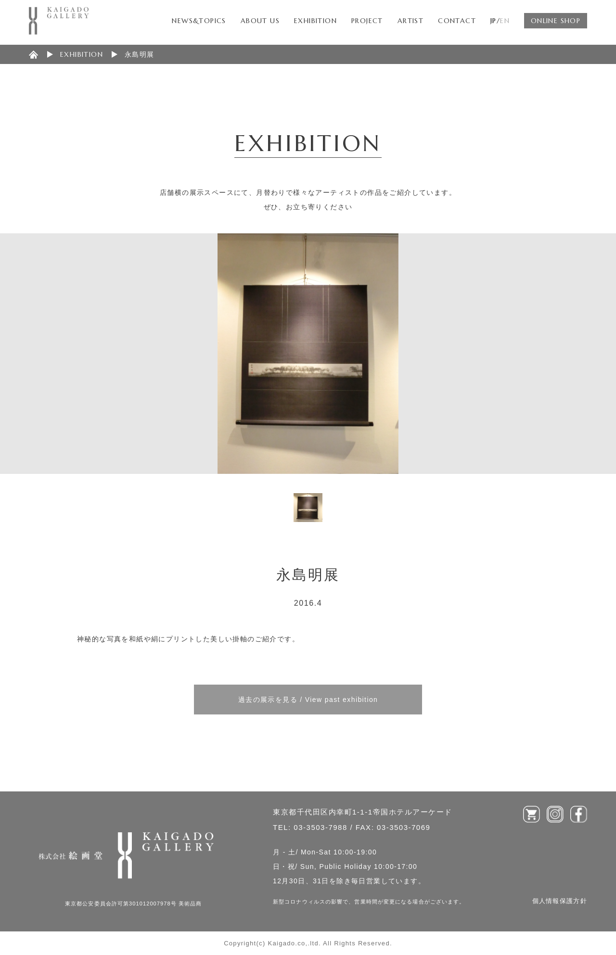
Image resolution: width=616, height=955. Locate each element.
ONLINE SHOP (555, 20)
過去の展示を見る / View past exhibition (308, 699)
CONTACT (457, 20)
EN (505, 20)
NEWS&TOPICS (199, 20)
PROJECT (367, 20)
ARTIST (411, 20)
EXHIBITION (315, 20)
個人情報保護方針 (559, 900)
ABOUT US (260, 20)
